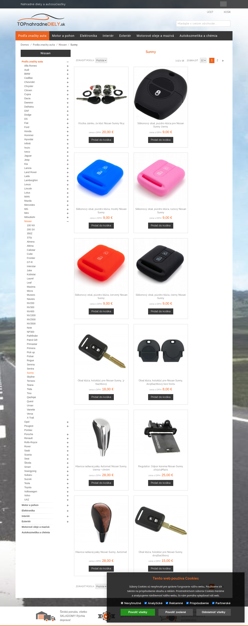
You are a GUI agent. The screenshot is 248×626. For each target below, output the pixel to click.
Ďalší (222, 60)
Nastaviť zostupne (110, 60)
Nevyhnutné (131, 603)
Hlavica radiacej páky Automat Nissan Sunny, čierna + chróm (92, 242)
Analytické (153, 603)
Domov (25, 44)
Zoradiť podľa (85, 60)
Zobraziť (192, 60)
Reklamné (174, 603)
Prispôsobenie (197, 603)
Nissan (63, 44)
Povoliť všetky (137, 612)
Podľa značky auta (44, 44)
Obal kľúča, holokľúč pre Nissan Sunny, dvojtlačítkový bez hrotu (209, 175)
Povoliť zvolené (176, 612)
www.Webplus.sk (133, 623)
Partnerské (221, 603)
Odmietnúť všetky (213, 612)
